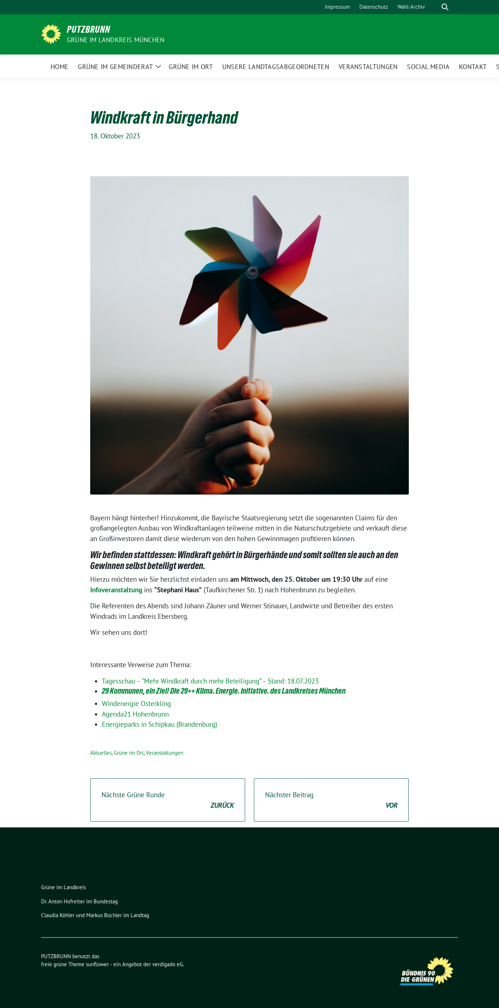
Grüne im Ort (129, 752)
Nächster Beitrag (331, 800)
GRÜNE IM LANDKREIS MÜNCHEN (115, 40)
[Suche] (434, 7)
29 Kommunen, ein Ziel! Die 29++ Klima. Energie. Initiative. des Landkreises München (224, 690)
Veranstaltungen (164, 752)
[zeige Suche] (445, 7)
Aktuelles (101, 752)
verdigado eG (167, 964)
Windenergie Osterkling (136, 703)
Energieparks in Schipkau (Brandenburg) (159, 724)
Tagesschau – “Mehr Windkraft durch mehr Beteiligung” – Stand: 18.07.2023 (210, 681)
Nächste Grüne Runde (167, 800)
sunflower (97, 964)
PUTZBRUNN (88, 29)
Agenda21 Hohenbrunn (135, 714)
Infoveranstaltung (116, 589)
